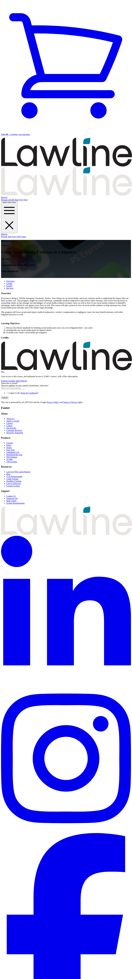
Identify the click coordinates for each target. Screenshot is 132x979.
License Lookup (13, 486)
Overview (10, 281)
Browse (4, 197)
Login (23, 236)
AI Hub (9, 459)
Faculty (9, 286)
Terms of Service (70, 402)
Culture (9, 426)
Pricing (4, 200)
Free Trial (10, 450)
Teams (9, 448)
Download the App (14, 455)
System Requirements (15, 503)
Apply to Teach (12, 421)
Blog (8, 474)
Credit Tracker (12, 479)
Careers (9, 423)
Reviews (9, 288)
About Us (10, 418)
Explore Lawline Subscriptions (14, 381)
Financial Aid (12, 498)
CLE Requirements (14, 476)
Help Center (11, 501)
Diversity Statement (14, 433)
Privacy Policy (53, 402)
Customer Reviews (14, 430)
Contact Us (11, 496)
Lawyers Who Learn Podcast (18, 472)
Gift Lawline (11, 462)
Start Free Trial (21, 200)
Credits (9, 283)
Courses (9, 443)
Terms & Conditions (28, 393)
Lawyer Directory (13, 483)
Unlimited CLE (12, 452)
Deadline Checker (13, 481)
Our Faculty (11, 428)
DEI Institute (11, 457)
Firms (8, 445)
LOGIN (11, 200)
